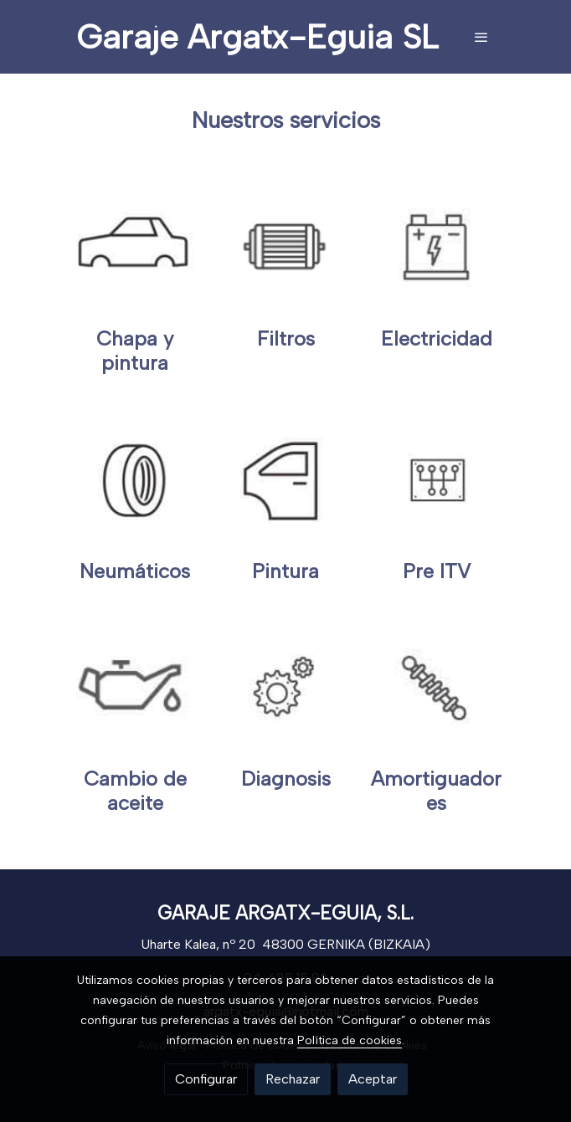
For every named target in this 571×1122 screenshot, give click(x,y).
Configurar (206, 1079)
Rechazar (292, 1079)
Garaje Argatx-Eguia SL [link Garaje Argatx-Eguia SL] (257, 37)
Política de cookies (349, 1040)
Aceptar (372, 1079)
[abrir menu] (481, 36)
